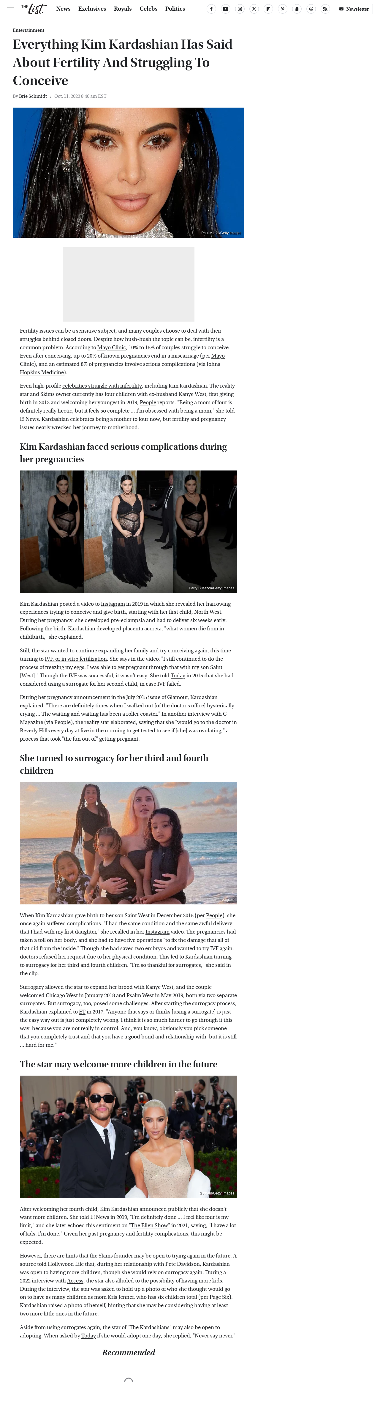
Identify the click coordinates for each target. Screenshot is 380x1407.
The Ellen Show (149, 1225)
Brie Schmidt (33, 96)
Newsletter (354, 9)
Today (178, 676)
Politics (175, 8)
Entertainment (28, 30)
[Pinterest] (282, 9)
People (148, 402)
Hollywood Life (66, 1264)
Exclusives (92, 8)
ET (82, 1012)
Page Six (219, 1297)
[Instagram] (240, 9)
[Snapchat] (297, 9)
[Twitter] (254, 9)
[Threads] (311, 9)
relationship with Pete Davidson (162, 1264)
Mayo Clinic (111, 347)
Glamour (177, 697)
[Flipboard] (268, 9)
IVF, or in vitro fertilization (76, 659)
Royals (123, 8)
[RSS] (325, 9)
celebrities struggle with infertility (102, 386)
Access (75, 1281)
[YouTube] (225, 9)
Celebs (149, 8)
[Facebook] (211, 9)
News (63, 8)
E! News (29, 419)
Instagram (113, 604)
